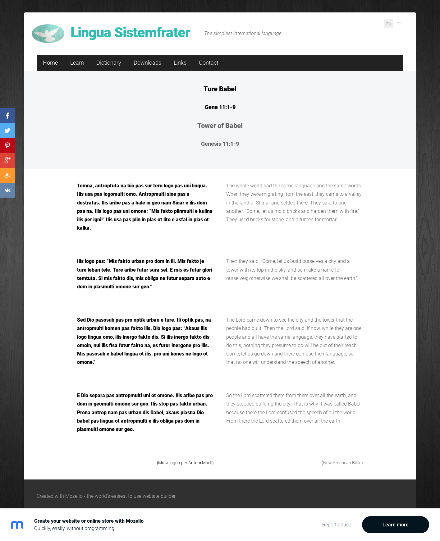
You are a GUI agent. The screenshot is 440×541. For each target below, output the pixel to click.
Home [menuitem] (50, 52)
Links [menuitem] (180, 52)
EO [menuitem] (398, 23)
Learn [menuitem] (77, 52)
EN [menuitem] (388, 23)
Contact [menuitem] (208, 52)
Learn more (396, 525)
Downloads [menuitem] (147, 52)
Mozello (74, 486)
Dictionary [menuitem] (108, 52)
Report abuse (336, 525)
